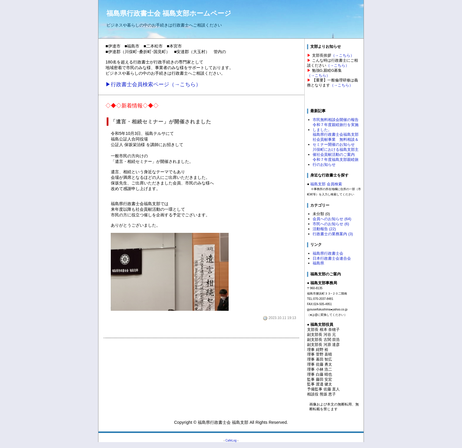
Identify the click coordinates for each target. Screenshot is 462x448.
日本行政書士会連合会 (332, 258)
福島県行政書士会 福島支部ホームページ (168, 13)
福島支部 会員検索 (326, 184)
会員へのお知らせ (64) (332, 219)
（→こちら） (342, 55)
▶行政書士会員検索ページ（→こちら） (153, 84)
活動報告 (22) (324, 229)
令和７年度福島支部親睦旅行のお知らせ (336, 162)
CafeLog (231, 440)
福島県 (318, 263)
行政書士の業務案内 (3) (333, 234)
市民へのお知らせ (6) (331, 224)
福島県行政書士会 (328, 253)
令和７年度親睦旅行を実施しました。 (336, 127)
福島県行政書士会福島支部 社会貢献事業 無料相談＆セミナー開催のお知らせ (336, 139)
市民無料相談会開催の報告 (336, 119)
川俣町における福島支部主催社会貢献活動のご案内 (336, 152)
